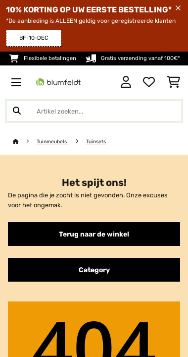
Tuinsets (96, 141)
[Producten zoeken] (94, 111)
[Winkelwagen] (173, 82)
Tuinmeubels (52, 141)
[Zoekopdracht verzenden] (17, 111)
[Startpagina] (25, 141)
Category (94, 270)
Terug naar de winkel (94, 234)
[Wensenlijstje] (149, 82)
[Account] (126, 82)
